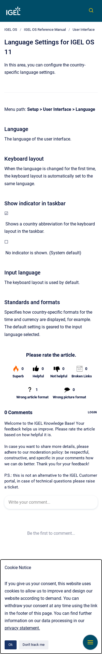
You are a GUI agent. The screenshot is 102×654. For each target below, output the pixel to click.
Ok (10, 645)
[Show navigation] (90, 642)
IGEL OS (10, 29)
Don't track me (34, 645)
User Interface (84, 29)
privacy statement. (22, 628)
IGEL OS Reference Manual (45, 29)
